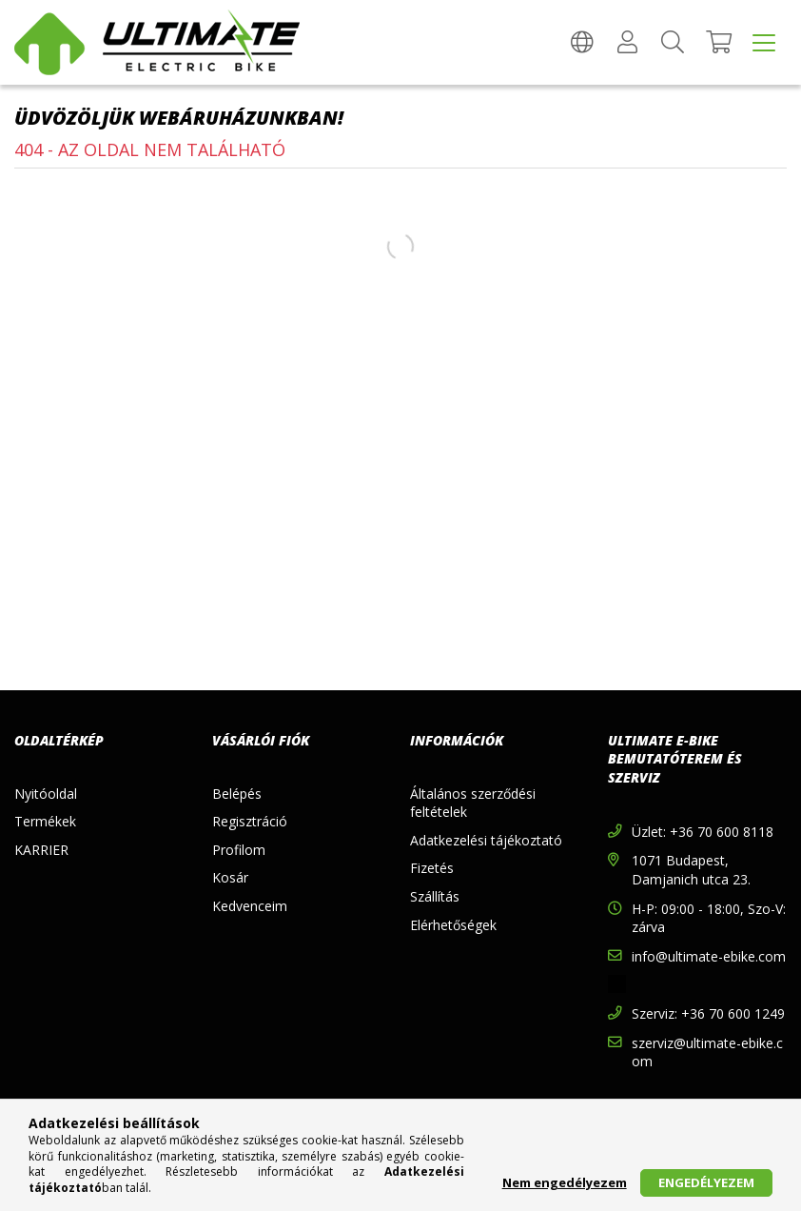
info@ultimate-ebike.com (709, 956)
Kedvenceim (249, 906)
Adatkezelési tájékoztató (486, 840)
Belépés (237, 793)
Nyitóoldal (45, 793)
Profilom (238, 850)
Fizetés (432, 868)
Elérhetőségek (453, 925)
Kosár (230, 877)
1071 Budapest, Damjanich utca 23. (691, 869)
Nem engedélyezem (564, 1182)
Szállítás (434, 896)
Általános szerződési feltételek (473, 803)
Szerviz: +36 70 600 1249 (708, 1013)
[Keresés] (672, 42)
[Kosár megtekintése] (718, 42)
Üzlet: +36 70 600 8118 (702, 832)
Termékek (45, 821)
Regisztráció (249, 821)
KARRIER (41, 850)
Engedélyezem (706, 1182)
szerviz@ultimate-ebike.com (707, 1052)
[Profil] (627, 42)
